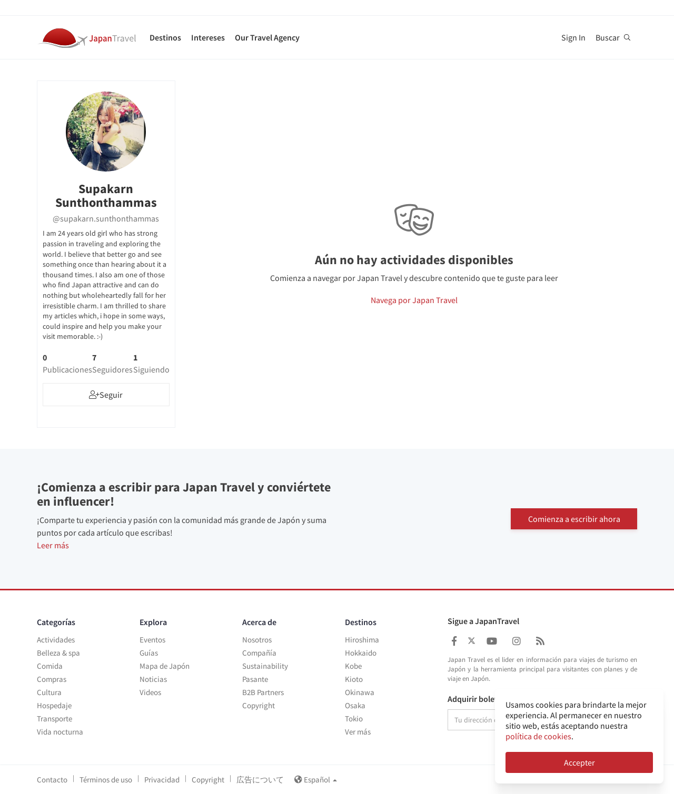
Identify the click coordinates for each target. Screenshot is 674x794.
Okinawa (359, 692)
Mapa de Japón (165, 666)
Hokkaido (360, 653)
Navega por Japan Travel (414, 300)
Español (315, 780)
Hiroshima (362, 640)
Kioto (354, 679)
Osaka (355, 705)
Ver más (358, 732)
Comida (50, 666)
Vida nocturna (60, 732)
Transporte (54, 718)
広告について (260, 780)
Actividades (56, 640)
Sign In (573, 37)
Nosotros (257, 640)
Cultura (49, 692)
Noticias (153, 679)
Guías (149, 653)
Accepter (579, 762)
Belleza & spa (58, 653)
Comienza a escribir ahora (574, 519)
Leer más (53, 545)
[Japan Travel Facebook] (454, 641)
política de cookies (538, 736)
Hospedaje (54, 705)
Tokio (354, 718)
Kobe (353, 666)
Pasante (255, 679)
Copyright (258, 705)
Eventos (152, 640)
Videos (150, 692)
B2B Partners (263, 692)
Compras (51, 679)
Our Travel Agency (267, 37)
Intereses (208, 37)
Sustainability (265, 666)
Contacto (52, 780)
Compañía (259, 653)
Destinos (165, 37)
